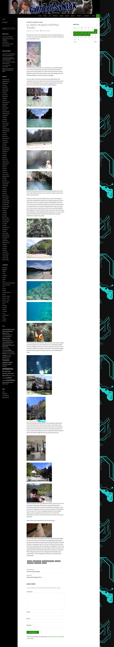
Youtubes (4, 319)
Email (28, 618)
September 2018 (5, 113)
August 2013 (5, 151)
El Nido (29, 561)
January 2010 (5, 199)
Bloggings (86, 15)
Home (40, 15)
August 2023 (5, 96)
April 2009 (4, 216)
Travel (72, 15)
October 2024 (5, 90)
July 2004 (4, 244)
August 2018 (5, 115)
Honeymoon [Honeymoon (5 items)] (9, 343)
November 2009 (5, 202)
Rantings (4, 290)
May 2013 (4, 155)
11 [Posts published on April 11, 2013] (85, 32)
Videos (45, 15)
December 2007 (5, 227)
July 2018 (4, 117)
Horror (3, 281)
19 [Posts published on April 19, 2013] (88, 34)
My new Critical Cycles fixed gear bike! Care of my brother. (8, 59)
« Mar (75, 41)
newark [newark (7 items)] (9, 356)
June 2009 (4, 212)
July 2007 (4, 231)
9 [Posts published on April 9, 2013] (78, 32)
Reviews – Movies (6, 296)
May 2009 (4, 214)
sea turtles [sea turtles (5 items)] (4, 380)
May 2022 (4, 106)
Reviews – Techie (5, 298)
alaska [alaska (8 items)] (4, 329)
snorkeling (38, 563)
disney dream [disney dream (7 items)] (5, 340)
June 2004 (4, 246)
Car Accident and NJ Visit (7, 36)
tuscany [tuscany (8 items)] (4, 382)
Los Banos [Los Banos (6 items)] (12, 352)
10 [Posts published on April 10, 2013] (81, 32)
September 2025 (5, 81)
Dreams (61, 15)
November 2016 (5, 128)
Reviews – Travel (5, 300)
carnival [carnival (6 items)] (7, 333)
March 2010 (5, 195)
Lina (50, 15)
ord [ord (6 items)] (9, 357)
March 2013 (5, 159)
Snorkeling (36, 22)
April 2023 (4, 100)
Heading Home (5, 42)
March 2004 (5, 252)
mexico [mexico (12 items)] (4, 356)
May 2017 (4, 126)
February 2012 (5, 174)
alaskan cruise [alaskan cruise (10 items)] (10, 329)
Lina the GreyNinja (6, 284)
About (93, 15)
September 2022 (5, 102)
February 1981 (5, 259)
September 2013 (5, 149)
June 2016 (4, 132)
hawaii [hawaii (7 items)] (12, 342)
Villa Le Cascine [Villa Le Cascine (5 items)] (5, 383)
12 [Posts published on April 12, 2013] (88, 32)
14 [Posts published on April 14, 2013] (95, 32)
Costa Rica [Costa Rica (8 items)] (8, 336)
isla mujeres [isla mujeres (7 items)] (5, 350)
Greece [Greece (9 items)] (8, 342)
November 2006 (5, 237)
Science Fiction (5, 301)
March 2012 (5, 172)
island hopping (37, 561)
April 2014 (4, 145)
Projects (4, 288)
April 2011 (4, 180)
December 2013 (5, 147)
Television (4, 309)
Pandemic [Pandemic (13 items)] (6, 360)
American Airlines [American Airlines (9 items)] (7, 331)
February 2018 (5, 123)
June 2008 (4, 223)
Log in (3, 391)
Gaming (67, 15)
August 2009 (5, 208)
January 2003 (5, 257)
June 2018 (4, 119)
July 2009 (4, 210)
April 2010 (4, 193)
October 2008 (5, 221)
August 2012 (5, 164)
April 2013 (4, 157)
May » (95, 41)
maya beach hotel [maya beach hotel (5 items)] (11, 353)
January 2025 (5, 89)
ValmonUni (4, 68)
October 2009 (5, 204)
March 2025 (5, 87)
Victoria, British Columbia (7, 43)
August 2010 (5, 185)
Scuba (3, 303)
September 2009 (5, 206)
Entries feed (4, 393)
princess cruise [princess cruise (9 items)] (6, 371)
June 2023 (4, 98)
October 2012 (5, 161)
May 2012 (4, 168)
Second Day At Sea (6, 45)
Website (29, 625)
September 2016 (5, 130)
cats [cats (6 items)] (11, 334)
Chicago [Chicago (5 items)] (4, 336)
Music (3, 286)
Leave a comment (45, 30)
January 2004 (5, 255)
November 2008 (5, 219)
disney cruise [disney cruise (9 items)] (6, 338)
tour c (44, 563)
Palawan (58, 561)
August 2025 (5, 83)
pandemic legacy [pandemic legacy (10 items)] (7, 362)
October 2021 (5, 108)
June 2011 (4, 178)
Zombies (4, 320)
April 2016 (4, 134)
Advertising (4, 267)
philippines (30, 563)
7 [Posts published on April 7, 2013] (95, 30)
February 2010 (5, 197)
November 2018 (5, 111)
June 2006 (4, 238)
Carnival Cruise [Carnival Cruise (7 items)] (6, 334)
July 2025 (4, 85)
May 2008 (4, 225)
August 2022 (5, 104)
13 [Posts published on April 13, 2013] (92, 32)
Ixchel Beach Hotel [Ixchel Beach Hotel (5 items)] (6, 351)
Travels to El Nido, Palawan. (45, 570)
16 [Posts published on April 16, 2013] (78, 34)
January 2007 (5, 233)
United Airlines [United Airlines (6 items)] (10, 382)
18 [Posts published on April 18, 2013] (85, 34)
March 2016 (5, 136)
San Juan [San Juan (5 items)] (4, 377)
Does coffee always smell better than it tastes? (7, 70)
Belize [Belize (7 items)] (3, 333)
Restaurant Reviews (6, 292)
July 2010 (4, 187)
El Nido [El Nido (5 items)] (10, 340)
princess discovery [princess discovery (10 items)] (8, 373)
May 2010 (4, 191)
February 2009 (5, 218)
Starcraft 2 (4, 307)
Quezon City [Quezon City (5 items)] (12, 375)
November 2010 (5, 181)
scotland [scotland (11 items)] (9, 378)
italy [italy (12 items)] (9, 350)
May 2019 (4, 109)
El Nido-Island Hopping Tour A (45, 576)
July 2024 (4, 92)
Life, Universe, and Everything (8, 283)
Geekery (4, 279)
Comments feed (5, 395)
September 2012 (5, 163)
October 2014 (5, 142)
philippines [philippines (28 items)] (7, 368)
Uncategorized (5, 315)
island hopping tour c (48, 561)
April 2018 (4, 121)
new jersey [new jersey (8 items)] (5, 357)
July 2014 (4, 144)
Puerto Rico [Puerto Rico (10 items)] (6, 375)
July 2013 (4, 153)
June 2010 (4, 189)
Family (3, 273)
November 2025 (5, 79)
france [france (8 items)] (4, 342)
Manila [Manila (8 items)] (4, 353)
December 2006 (5, 235)
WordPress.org (5, 397)
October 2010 (5, 183)
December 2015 (5, 138)
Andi (38, 30)
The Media (4, 311)
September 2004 (5, 242)
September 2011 (5, 176)
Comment (30, 591)
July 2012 (4, 166)
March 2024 (5, 94)
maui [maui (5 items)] (7, 353)
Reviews (79, 15)
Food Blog (55, 15)
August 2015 (5, 140)
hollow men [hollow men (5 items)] (4, 343)
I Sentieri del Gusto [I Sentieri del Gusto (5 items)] (6, 348)
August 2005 (5, 240)
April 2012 (4, 170)
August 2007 (5, 229)
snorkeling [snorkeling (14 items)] (11, 380)
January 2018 (5, 125)
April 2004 (4, 250)
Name (29, 612)
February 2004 (5, 254)
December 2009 (5, 200)
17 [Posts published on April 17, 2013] (81, 34)
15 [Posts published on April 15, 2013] (75, 34)
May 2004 (4, 248)
